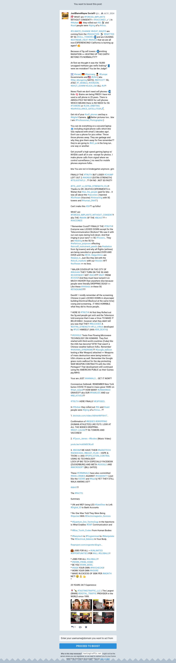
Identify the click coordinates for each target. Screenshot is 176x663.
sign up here (105, 659)
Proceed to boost (88, 646)
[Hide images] (73, 602)
